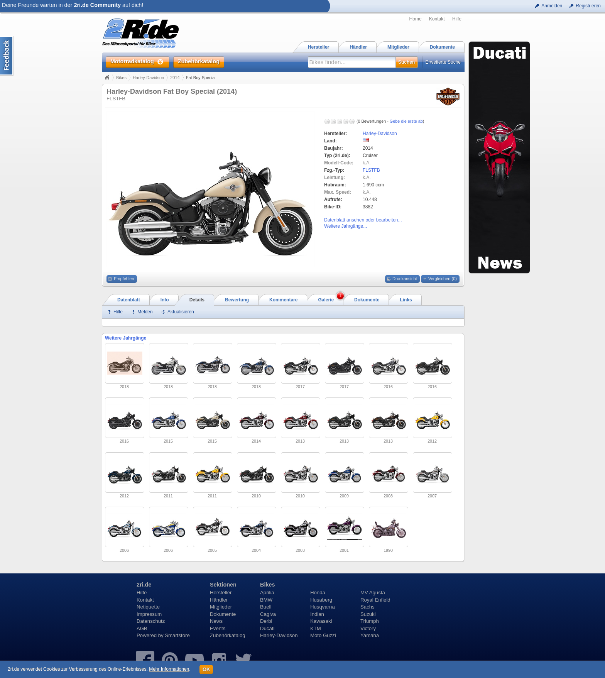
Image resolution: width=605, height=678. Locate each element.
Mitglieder (221, 607)
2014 (174, 77)
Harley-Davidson (148, 77)
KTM (315, 628)
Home (415, 19)
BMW (266, 600)
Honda (317, 592)
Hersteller (221, 592)
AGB (142, 628)
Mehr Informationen (169, 669)
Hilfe (456, 19)
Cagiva (268, 614)
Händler (219, 600)
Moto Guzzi (323, 635)
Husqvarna (322, 607)
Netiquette (148, 607)
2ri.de (144, 585)
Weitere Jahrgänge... (345, 226)
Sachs (367, 607)
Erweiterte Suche (443, 62)
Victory (368, 628)
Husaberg (321, 600)
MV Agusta (372, 592)
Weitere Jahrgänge (125, 338)
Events (217, 628)
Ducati (267, 628)
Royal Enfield (375, 600)
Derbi (266, 621)
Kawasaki (321, 621)
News (216, 621)
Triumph (369, 621)
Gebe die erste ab (406, 121)
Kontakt (437, 19)
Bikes (121, 77)
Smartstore (177, 635)
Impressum (149, 614)
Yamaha (369, 635)
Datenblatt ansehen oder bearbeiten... (363, 220)
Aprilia (267, 592)
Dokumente (223, 614)
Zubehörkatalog (227, 635)
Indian (317, 614)
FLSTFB (371, 170)
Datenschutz (151, 621)
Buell (265, 607)
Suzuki (368, 614)
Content (7, 56)
